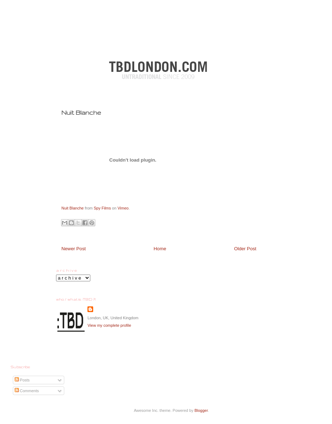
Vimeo (123, 208)
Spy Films (102, 208)
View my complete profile (109, 325)
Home (160, 248)
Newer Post (73, 248)
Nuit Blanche (72, 208)
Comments (27, 391)
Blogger (201, 410)
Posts (22, 380)
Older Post (245, 248)
